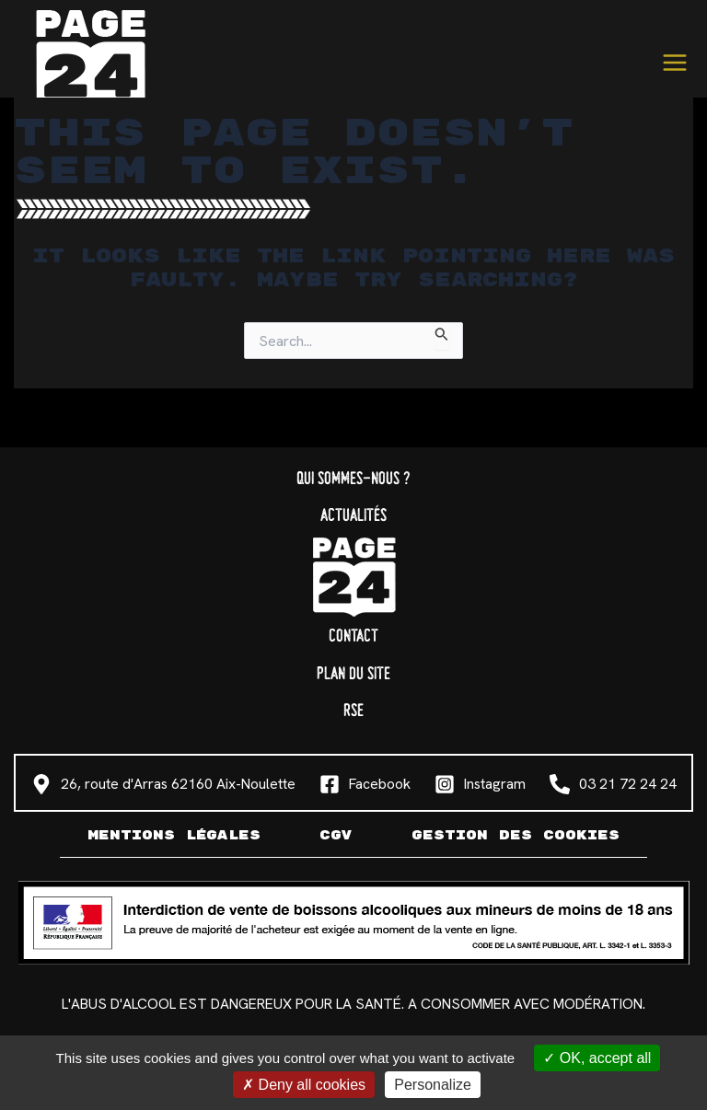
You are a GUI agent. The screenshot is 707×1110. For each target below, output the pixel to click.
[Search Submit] (442, 335)
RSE (353, 711)
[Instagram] (480, 784)
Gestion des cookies (515, 835)
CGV (336, 835)
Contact (353, 636)
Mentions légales (174, 835)
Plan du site (353, 674)
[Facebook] (365, 784)
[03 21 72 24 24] (613, 784)
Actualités (353, 516)
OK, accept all (597, 1058)
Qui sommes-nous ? (353, 479)
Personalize (432, 1085)
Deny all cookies (303, 1085)
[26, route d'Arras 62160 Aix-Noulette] (163, 784)
